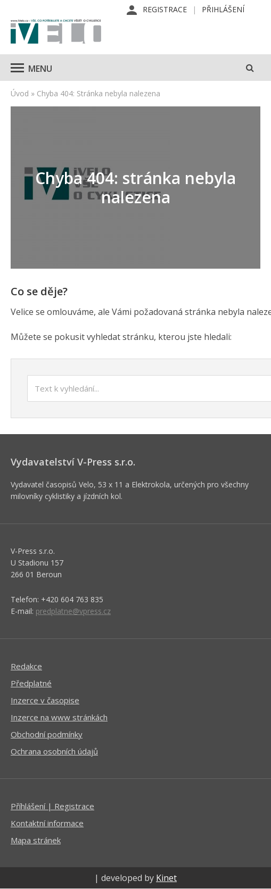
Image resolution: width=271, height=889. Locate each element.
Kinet (166, 878)
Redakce (26, 666)
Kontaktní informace (47, 823)
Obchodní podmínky (47, 734)
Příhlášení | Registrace (52, 806)
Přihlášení (223, 9)
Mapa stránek (36, 840)
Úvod (20, 93)
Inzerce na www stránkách (59, 717)
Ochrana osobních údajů (54, 751)
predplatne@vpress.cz (73, 611)
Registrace (165, 9)
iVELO (56, 32)
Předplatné (31, 683)
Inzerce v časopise (45, 700)
